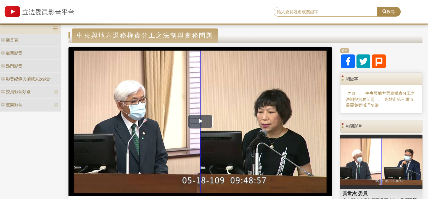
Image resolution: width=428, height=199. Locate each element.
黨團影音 (11, 104)
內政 (351, 93)
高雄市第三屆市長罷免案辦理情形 (379, 102)
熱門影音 (11, 66)
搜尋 (388, 11)
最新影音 (11, 53)
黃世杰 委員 (355, 193)
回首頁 (9, 40)
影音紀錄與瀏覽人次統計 (26, 79)
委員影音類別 (16, 91)
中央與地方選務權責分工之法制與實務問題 (380, 96)
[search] (325, 12)
